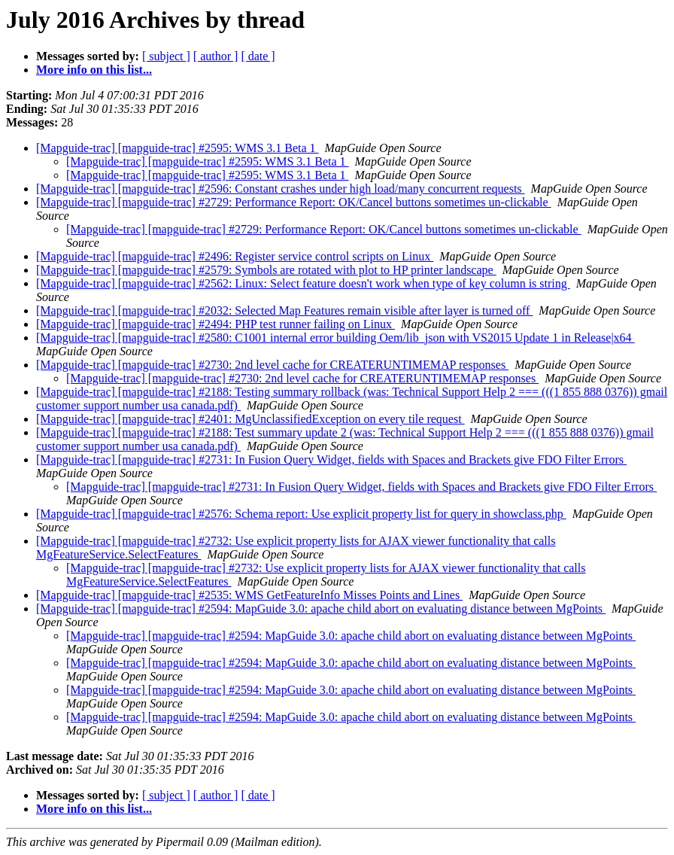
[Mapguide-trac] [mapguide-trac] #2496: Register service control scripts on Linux (234, 256)
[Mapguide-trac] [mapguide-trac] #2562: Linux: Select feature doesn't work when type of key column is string (303, 283)
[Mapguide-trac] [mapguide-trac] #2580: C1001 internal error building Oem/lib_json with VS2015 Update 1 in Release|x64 (335, 337)
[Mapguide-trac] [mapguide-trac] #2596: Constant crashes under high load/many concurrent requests (280, 188)
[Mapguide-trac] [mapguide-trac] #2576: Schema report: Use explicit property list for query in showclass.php (301, 513)
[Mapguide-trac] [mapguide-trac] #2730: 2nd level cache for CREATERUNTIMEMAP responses (272, 364)
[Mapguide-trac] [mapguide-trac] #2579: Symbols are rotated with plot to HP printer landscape (266, 269)
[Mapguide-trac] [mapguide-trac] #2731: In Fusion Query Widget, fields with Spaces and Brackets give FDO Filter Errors (331, 459)
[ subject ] (166, 56)
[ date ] (258, 56)
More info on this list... (94, 69)
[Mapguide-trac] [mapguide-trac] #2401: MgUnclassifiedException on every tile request (250, 418)
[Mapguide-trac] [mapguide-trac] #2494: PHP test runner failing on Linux (215, 324)
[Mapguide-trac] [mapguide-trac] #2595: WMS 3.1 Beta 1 (177, 147)
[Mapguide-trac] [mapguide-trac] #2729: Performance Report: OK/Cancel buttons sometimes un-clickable (293, 202)
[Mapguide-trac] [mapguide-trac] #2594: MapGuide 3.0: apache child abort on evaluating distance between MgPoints (321, 608)
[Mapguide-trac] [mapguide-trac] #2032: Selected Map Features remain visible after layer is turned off (284, 310)
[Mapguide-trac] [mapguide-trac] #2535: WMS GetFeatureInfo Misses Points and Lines (249, 595)
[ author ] (215, 56)
